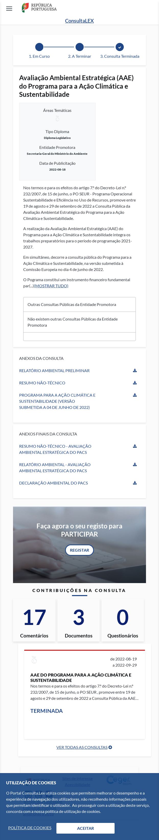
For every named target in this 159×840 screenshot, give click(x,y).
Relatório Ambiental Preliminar (54, 370)
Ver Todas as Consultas (81, 747)
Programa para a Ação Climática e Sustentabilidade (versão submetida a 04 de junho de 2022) (57, 401)
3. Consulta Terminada (119, 56)
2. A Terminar (79, 56)
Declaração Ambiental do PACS (53, 482)
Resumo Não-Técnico (42, 382)
